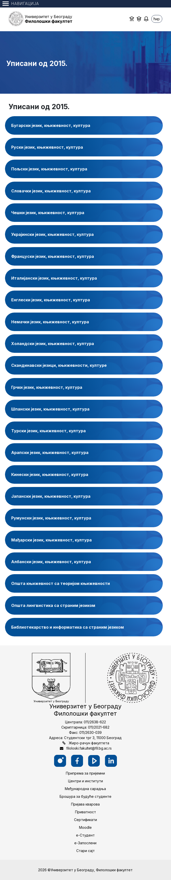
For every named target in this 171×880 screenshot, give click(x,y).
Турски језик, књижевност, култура (48, 430)
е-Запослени (85, 843)
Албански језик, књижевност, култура (51, 561)
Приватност (85, 812)
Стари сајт (85, 851)
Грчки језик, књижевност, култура (46, 387)
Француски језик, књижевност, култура (52, 256)
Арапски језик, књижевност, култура (49, 452)
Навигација (20, 3)
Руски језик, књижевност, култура (47, 147)
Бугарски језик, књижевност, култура (50, 125)
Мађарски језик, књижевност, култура (51, 539)
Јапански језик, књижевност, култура (50, 496)
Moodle (85, 827)
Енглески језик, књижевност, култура (50, 299)
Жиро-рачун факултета (89, 743)
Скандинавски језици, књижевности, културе (59, 365)
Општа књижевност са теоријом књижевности (60, 583)
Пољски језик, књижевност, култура (49, 168)
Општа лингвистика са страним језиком (53, 605)
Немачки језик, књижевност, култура (50, 321)
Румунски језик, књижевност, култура (51, 517)
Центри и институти (85, 781)
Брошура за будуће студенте (85, 796)
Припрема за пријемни (85, 773)
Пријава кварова (85, 804)
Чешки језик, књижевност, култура (47, 212)
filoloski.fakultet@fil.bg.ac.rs (89, 748)
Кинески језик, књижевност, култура (49, 474)
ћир (157, 19)
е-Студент (85, 835)
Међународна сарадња (85, 789)
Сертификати (85, 820)
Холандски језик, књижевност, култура (52, 343)
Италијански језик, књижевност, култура (54, 278)
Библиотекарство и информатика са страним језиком (67, 627)
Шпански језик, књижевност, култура (50, 409)
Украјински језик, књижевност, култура (52, 234)
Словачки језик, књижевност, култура (51, 190)
